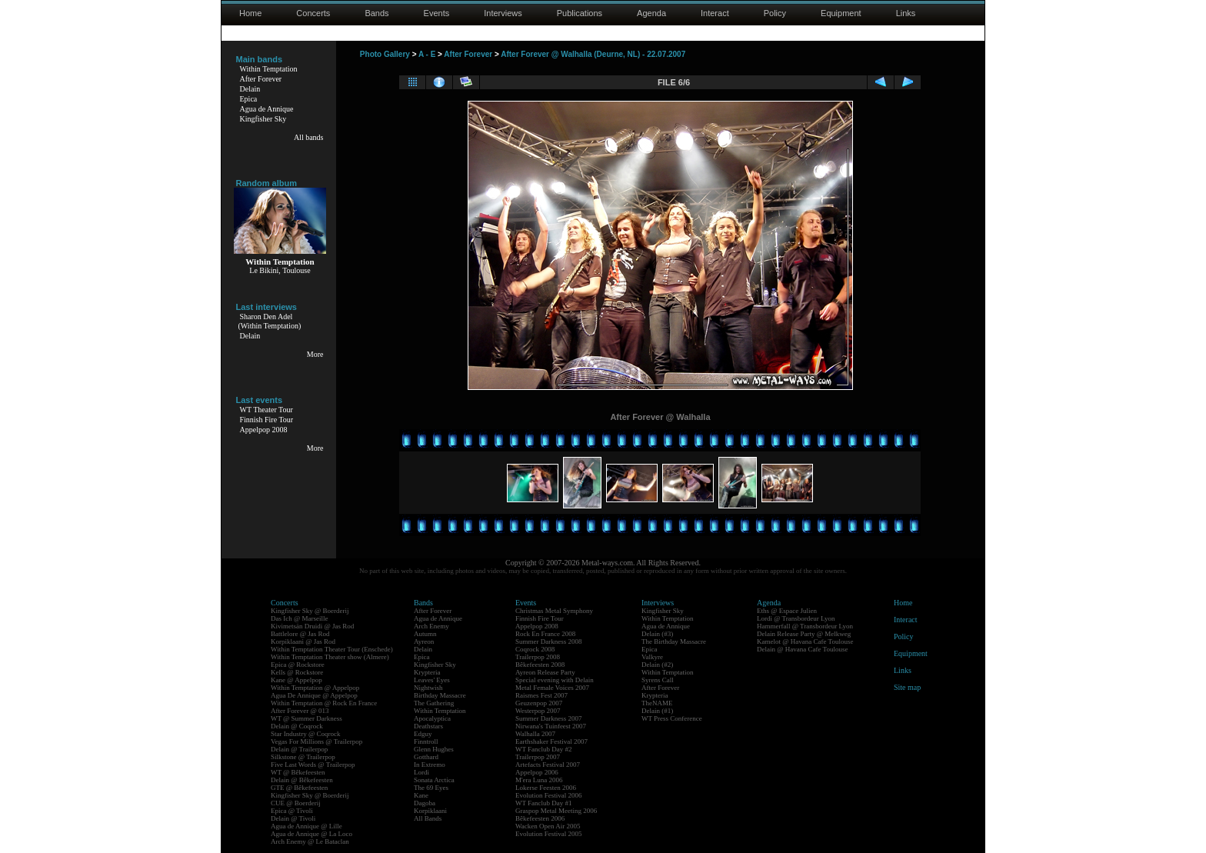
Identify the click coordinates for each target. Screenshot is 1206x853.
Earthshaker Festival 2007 (551, 741)
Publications (579, 13)
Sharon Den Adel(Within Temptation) (270, 321)
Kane (421, 795)
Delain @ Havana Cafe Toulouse (802, 649)
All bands (309, 137)
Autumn (425, 634)
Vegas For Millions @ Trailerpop (316, 741)
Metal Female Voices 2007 (552, 687)
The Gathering (434, 703)
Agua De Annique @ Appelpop (314, 695)
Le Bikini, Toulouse (279, 270)
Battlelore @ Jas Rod (300, 634)
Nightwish (428, 687)
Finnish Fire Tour (267, 419)
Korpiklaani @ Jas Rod (303, 641)
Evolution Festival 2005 (548, 834)
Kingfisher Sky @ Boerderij (310, 611)
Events (437, 13)
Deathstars (428, 726)
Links (906, 13)
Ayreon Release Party (545, 672)
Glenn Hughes (434, 749)
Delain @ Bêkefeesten (302, 780)
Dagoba (424, 803)
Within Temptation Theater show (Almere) (330, 657)
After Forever (261, 79)
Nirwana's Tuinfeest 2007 (550, 726)
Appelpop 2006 (536, 772)
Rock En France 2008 (545, 634)
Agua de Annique (267, 109)
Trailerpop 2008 (537, 657)
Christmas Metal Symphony (554, 611)
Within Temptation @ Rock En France (324, 703)
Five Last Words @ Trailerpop (313, 764)
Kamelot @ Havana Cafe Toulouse (805, 641)
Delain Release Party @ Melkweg (804, 634)
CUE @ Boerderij (296, 803)
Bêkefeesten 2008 (540, 664)
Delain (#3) (657, 634)
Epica (249, 99)
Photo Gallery (385, 54)
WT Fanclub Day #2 (543, 749)
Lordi (421, 772)
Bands (376, 13)
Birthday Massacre (440, 695)
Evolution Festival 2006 (548, 795)
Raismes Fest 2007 (541, 695)
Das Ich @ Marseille (299, 618)
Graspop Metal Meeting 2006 (556, 811)
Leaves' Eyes (432, 680)
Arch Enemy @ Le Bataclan (310, 841)
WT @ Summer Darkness (306, 718)
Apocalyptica (432, 718)
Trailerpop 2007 (537, 757)
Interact (715, 13)
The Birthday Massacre (673, 641)
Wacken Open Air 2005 (548, 826)
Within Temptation (269, 69)
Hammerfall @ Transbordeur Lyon (805, 626)
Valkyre (652, 657)
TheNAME (657, 703)
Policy (775, 13)
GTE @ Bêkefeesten (299, 787)
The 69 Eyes (431, 787)
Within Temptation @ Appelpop (315, 687)
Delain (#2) (657, 664)
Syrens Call (657, 680)
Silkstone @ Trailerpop (303, 757)
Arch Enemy (431, 626)
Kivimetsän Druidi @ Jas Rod (312, 626)
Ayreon (424, 641)
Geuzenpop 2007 (538, 703)
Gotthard (426, 757)
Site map (907, 687)
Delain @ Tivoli (293, 818)
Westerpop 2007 (538, 711)
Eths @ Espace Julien (787, 611)
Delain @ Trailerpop (299, 749)
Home (250, 13)
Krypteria (427, 672)
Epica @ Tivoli (292, 811)
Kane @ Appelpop (296, 680)
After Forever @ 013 (300, 711)
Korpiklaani (430, 811)
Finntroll (426, 741)
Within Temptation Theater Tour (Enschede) (332, 649)
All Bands (427, 818)
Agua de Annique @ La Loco (311, 834)
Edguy (423, 734)
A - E (426, 54)
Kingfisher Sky (263, 119)
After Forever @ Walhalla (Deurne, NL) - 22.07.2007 (593, 54)
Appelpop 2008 (264, 429)
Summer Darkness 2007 (548, 718)
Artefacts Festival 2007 (547, 764)
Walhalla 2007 (535, 734)
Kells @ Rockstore (297, 672)
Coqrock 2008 (535, 649)
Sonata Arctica (434, 780)
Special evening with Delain (554, 680)
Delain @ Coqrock (297, 726)
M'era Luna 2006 (539, 780)
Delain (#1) (657, 711)
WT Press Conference (671, 718)
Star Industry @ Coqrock (306, 734)
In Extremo (429, 764)
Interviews (503, 13)
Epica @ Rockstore (298, 664)
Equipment (841, 13)
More (315, 354)
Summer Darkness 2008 (548, 641)
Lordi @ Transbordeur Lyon (796, 618)
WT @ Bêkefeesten (298, 772)
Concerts (313, 13)
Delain (250, 89)
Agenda (651, 13)
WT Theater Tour (266, 409)
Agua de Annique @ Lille (306, 826)
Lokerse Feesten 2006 (545, 787)
